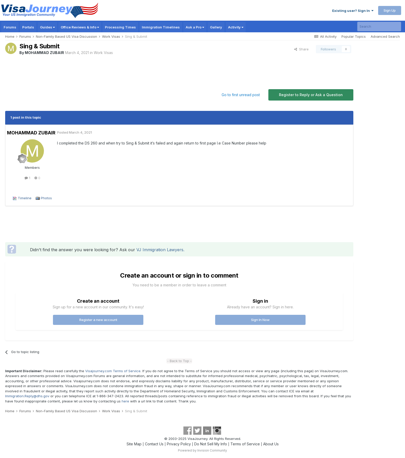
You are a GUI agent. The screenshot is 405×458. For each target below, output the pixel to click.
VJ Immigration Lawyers (159, 249)
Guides (47, 27)
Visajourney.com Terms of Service (113, 371)
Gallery (216, 27)
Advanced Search (385, 36)
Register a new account (98, 320)
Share (301, 49)
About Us (271, 444)
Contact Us (154, 444)
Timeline (25, 198)
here (125, 401)
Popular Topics (353, 36)
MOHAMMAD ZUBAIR (44, 52)
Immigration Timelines (161, 27)
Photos (46, 198)
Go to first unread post (241, 95)
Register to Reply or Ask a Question (311, 95)
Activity (235, 27)
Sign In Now (260, 320)
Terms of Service (245, 444)
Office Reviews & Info (80, 27)
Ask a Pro (195, 27)
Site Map (134, 444)
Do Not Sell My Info (210, 444)
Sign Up (390, 10)
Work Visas (103, 52)
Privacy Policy (179, 444)
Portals (28, 27)
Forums (10, 27)
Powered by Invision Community (202, 450)
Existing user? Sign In (352, 11)
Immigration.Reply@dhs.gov (27, 396)
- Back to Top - (179, 361)
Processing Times (120, 27)
